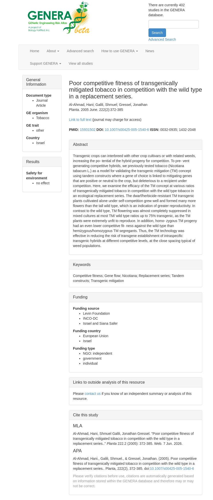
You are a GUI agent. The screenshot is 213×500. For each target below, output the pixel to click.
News (150, 51)
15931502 (88, 130)
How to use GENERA (120, 51)
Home (34, 51)
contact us (93, 394)
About (53, 51)
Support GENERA (45, 63)
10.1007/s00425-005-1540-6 (127, 130)
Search (157, 33)
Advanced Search (162, 39)
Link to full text (80, 120)
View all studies (81, 63)
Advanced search (80, 51)
